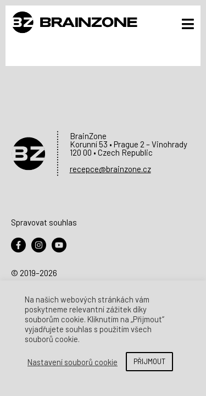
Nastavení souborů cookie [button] (72, 362)
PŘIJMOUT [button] (149, 361)
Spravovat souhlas (44, 222)
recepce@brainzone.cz (110, 169)
